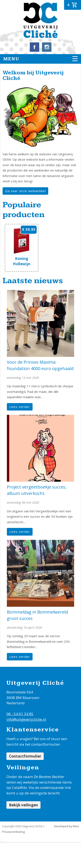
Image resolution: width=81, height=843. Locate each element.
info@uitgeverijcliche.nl (26, 719)
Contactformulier (25, 756)
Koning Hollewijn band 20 (21, 264)
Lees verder (19, 407)
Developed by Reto (66, 826)
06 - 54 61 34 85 (19, 713)
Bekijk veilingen (23, 805)
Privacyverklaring (13, 832)
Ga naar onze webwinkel (25, 191)
